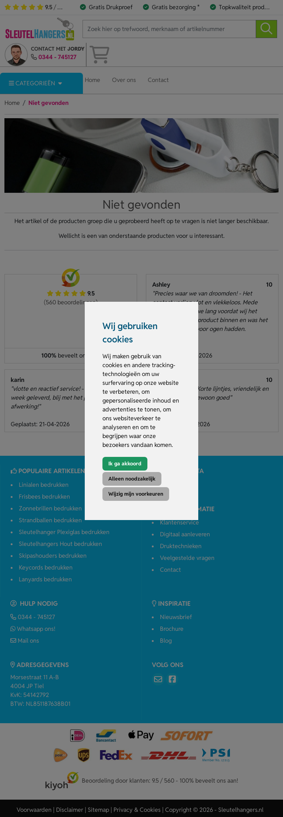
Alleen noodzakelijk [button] (132, 478)
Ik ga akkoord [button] (125, 463)
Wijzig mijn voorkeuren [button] (135, 493)
